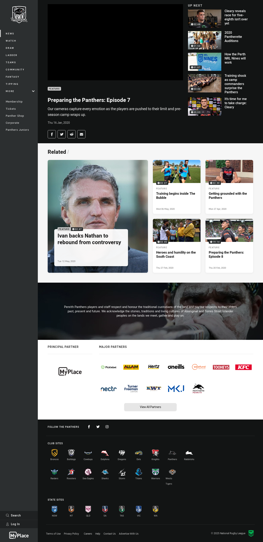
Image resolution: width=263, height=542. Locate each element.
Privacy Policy (71, 533)
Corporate (12, 123)
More (20, 91)
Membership (14, 101)
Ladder (11, 55)
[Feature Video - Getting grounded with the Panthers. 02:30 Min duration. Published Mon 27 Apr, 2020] (229, 187)
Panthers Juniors (17, 130)
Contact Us (110, 533)
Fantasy (12, 76)
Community (15, 69)
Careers (88, 533)
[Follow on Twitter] (98, 426)
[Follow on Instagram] (107, 426)
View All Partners (150, 407)
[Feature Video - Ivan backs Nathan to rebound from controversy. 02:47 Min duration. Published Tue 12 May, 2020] (98, 216)
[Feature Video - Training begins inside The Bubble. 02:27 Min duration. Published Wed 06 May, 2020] (177, 187)
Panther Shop (15, 116)
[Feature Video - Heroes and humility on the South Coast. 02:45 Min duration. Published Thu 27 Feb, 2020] (177, 246)
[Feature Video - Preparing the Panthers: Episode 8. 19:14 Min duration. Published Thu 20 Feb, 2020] (229, 246)
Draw (10, 47)
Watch (11, 40)
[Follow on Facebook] (89, 426)
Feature (54, 88)
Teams (11, 62)
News (10, 33)
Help (97, 533)
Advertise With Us (128, 533)
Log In (13, 524)
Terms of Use (53, 533)
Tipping (12, 83)
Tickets (11, 109)
